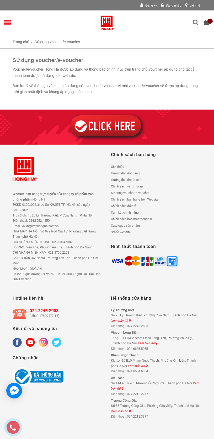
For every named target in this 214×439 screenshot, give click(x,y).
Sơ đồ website (121, 232)
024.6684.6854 (137, 371)
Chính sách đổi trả (123, 206)
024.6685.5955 (137, 349)
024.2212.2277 (137, 394)
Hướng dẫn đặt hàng (125, 173)
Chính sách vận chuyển (127, 186)
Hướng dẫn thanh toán (126, 180)
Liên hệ (192, 5)
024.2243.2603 (137, 326)
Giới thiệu (117, 167)
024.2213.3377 (137, 416)
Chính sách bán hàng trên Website (134, 199)
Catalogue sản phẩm (125, 225)
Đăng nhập (171, 5)
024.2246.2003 (44, 310)
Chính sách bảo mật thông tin (131, 219)
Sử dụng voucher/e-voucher (130, 193)
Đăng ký (148, 5)
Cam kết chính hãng (125, 212)
